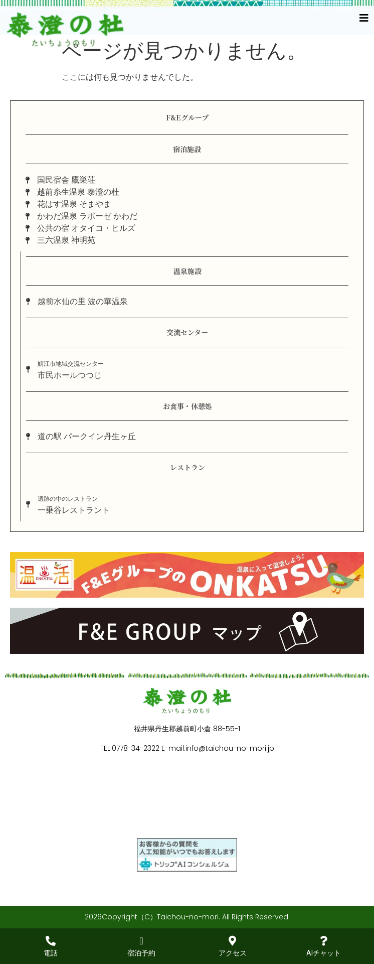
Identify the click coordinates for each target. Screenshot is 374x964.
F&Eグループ (187, 117)
